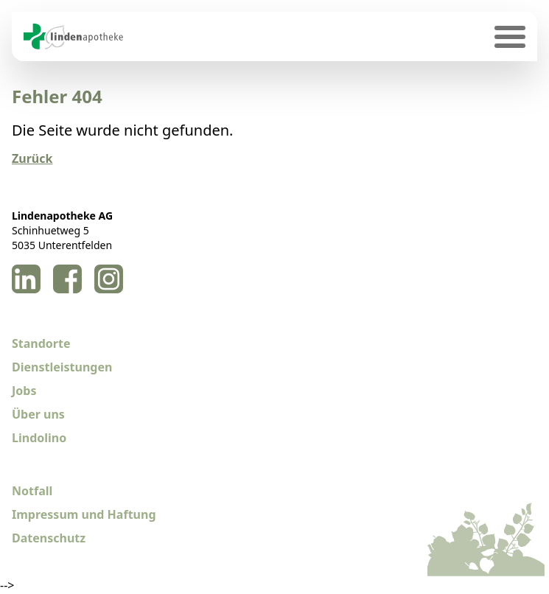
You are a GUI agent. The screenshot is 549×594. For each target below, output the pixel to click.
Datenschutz (48, 538)
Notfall (32, 491)
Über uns (38, 414)
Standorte (41, 343)
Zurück (32, 158)
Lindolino (39, 438)
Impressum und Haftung (84, 514)
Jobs (24, 390)
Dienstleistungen (62, 367)
